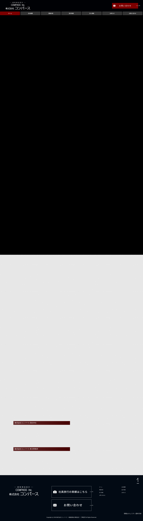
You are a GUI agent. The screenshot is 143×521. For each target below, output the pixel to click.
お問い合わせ (132, 13)
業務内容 (50, 13)
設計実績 (71, 13)
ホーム (10, 13)
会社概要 (30, 13)
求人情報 (91, 13)
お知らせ (112, 13)
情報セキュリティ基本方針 (133, 513)
